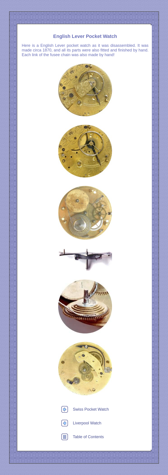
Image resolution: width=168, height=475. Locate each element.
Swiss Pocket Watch (91, 409)
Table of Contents (88, 437)
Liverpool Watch (87, 423)
